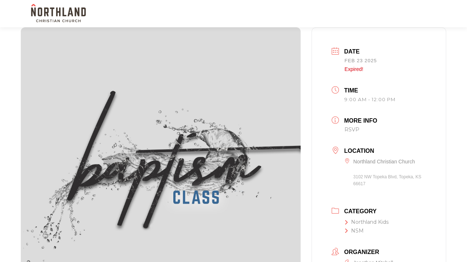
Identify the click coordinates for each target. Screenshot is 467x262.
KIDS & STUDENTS (273, 13)
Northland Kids (366, 222)
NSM (354, 230)
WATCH (339, 13)
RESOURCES (373, 13)
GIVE (404, 13)
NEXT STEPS (229, 13)
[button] (428, 13)
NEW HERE (192, 13)
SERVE (312, 13)
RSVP (351, 129)
